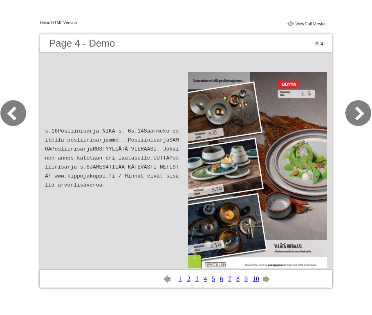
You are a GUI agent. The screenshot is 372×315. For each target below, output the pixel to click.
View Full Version (311, 24)
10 (256, 278)
